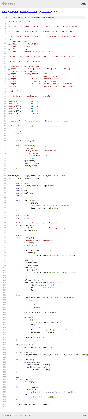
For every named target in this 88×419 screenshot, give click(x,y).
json (84, 415)
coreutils (46, 11)
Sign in (83, 4)
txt (78, 415)
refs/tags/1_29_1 (28, 11)
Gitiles (14, 415)
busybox (13, 11)
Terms (27, 415)
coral (4, 11)
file (51, 17)
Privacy (20, 415)
